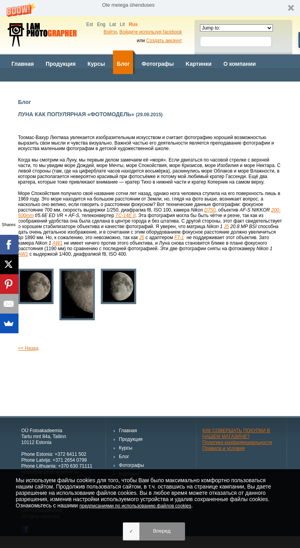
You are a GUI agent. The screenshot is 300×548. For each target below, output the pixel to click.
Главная (22, 64)
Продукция (61, 64)
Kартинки (199, 64)
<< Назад (28, 348)
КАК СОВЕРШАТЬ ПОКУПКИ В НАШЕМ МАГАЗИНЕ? (236, 433)
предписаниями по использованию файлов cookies (135, 506)
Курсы (96, 64)
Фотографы (158, 64)
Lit (122, 24)
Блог (123, 64)
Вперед (162, 531)
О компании (239, 64)
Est (89, 24)
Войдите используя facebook (150, 32)
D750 (210, 210)
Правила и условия (223, 448)
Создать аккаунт (164, 40)
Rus (133, 24)
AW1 (57, 243)
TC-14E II (125, 215)
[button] (150, 8)
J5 (226, 226)
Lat (112, 24)
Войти (110, 32)
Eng (101, 24)
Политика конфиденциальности (237, 442)
